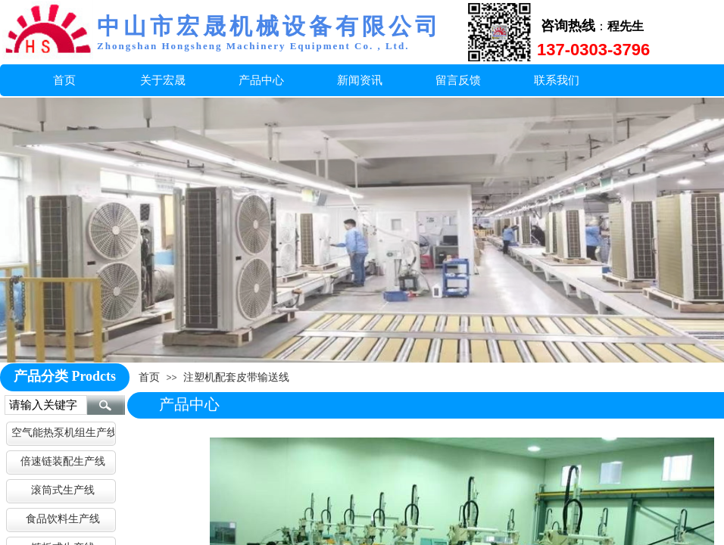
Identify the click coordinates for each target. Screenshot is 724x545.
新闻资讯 (359, 79)
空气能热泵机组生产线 (62, 432)
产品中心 (261, 79)
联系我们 (556, 79)
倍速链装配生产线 (62, 461)
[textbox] (46, 405)
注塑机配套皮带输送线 (236, 377)
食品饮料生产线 (63, 518)
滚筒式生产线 (63, 490)
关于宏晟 (163, 79)
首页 (149, 377)
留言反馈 (458, 79)
